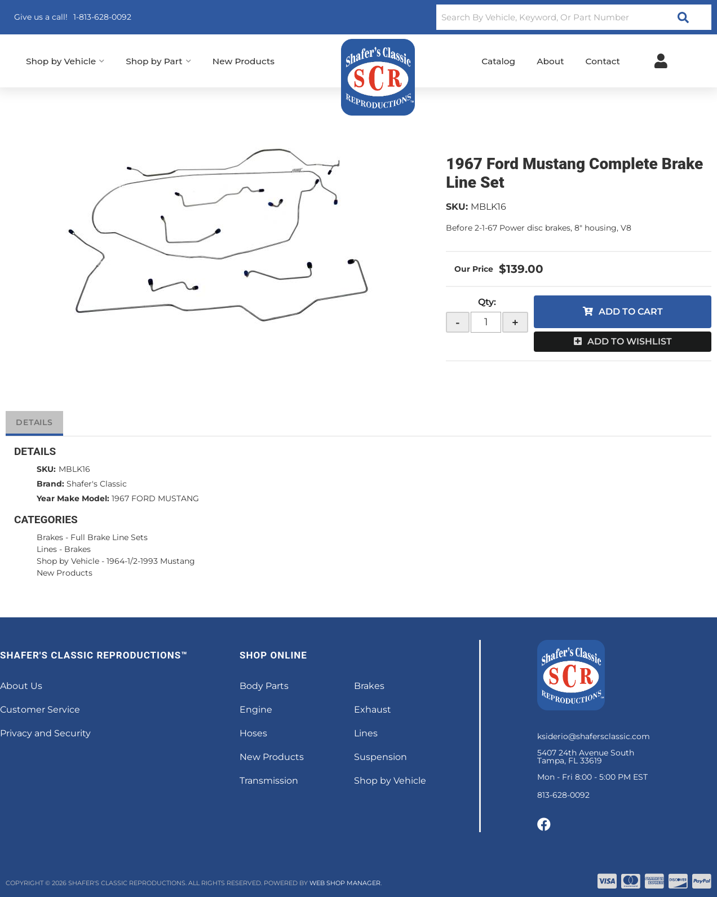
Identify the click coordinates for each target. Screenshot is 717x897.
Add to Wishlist (629, 341)
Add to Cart (631, 311)
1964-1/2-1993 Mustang (151, 561)
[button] (573, 17)
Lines (47, 549)
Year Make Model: (73, 498)
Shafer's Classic (97, 484)
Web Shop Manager (344, 883)
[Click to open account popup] (661, 60)
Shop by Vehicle (68, 561)
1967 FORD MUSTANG (155, 498)
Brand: (50, 484)
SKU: (457, 206)
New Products (64, 573)
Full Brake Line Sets (109, 537)
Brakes (50, 537)
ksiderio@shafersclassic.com (593, 736)
